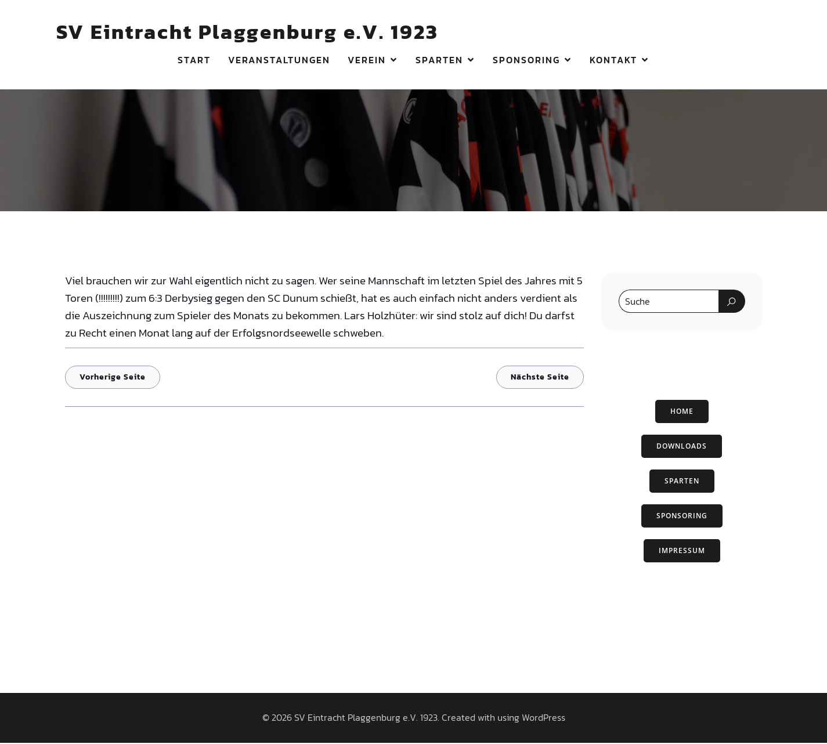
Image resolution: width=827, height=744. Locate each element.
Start (194, 61)
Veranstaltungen (279, 61)
